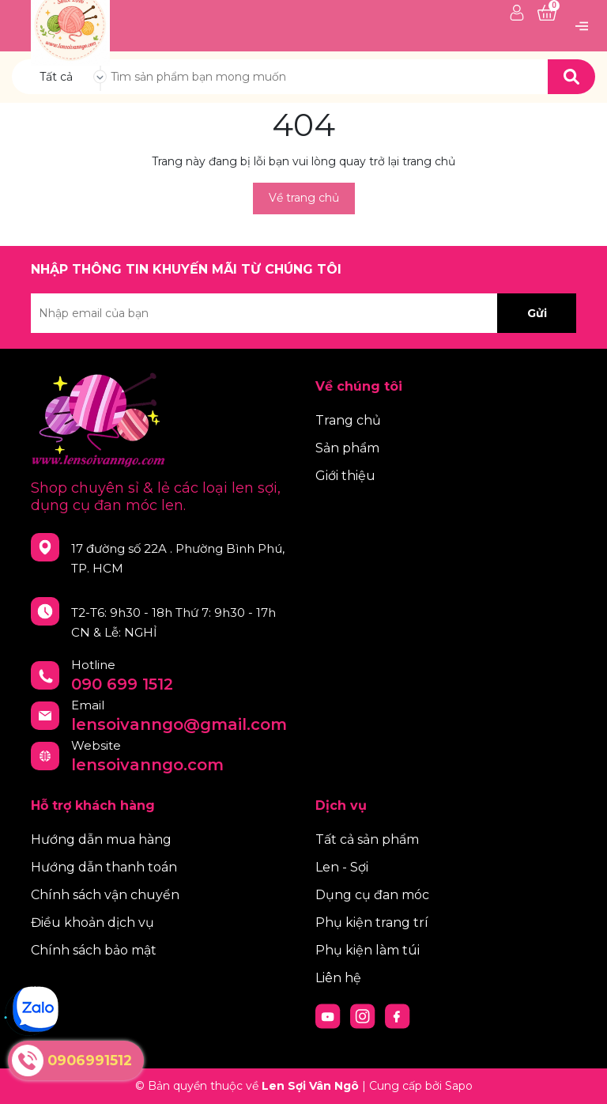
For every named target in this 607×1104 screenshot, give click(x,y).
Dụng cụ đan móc (372, 894)
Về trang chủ (304, 198)
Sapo (459, 1086)
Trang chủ (348, 420)
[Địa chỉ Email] (303, 313)
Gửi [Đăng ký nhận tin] (537, 313)
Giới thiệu (345, 475)
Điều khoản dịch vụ (92, 922)
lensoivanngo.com (147, 764)
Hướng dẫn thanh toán (104, 867)
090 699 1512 (122, 684)
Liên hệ (338, 977)
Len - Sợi (341, 867)
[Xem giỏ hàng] (546, 13)
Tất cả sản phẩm (367, 839)
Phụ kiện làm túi (367, 950)
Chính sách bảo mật (93, 950)
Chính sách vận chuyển (105, 894)
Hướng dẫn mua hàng (101, 839)
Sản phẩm (347, 448)
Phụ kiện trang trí (371, 922)
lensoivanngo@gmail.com (179, 724)
